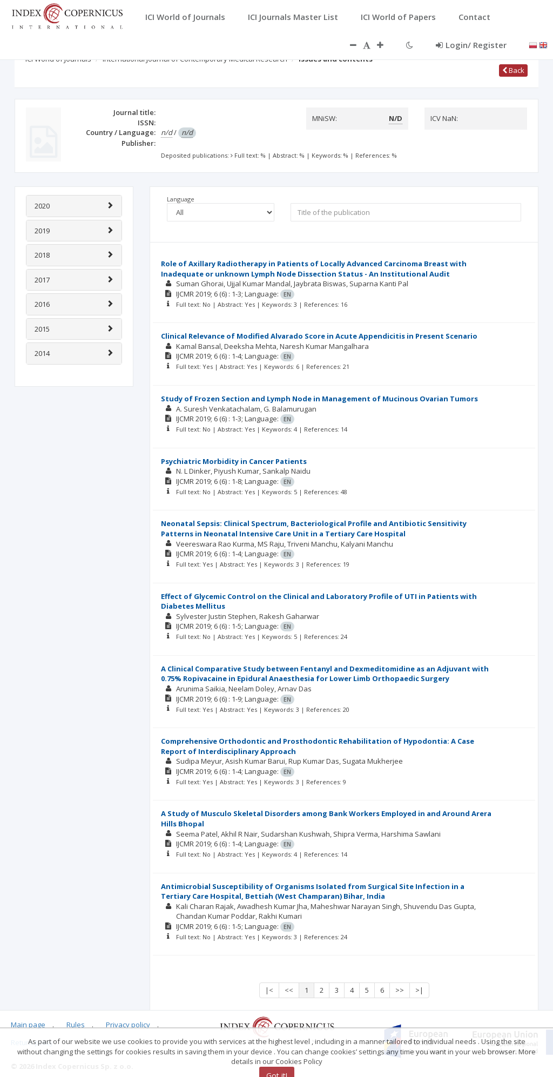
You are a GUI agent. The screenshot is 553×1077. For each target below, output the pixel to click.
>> (399, 990)
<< (289, 990)
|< (269, 990)
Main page (28, 1024)
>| (419, 990)
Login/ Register (471, 44)
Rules (75, 1024)
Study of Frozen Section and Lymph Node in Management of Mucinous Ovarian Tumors (319, 398)
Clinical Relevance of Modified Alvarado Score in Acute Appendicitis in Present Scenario (319, 336)
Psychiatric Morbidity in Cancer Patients (234, 461)
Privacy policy (128, 1024)
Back (513, 70)
